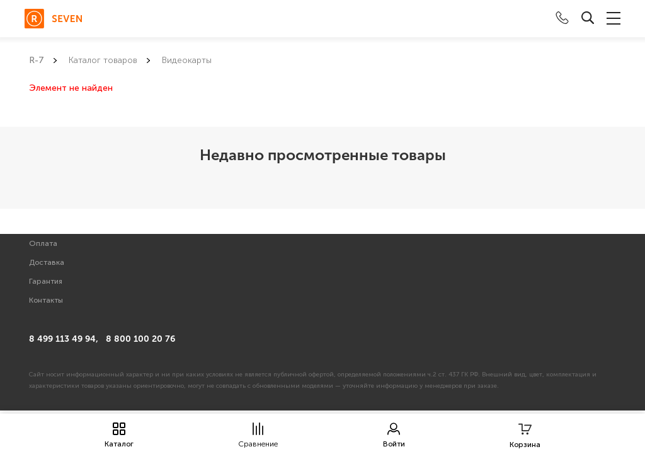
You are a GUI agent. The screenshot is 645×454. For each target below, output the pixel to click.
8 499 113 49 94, (63, 339)
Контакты (46, 300)
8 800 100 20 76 (140, 339)
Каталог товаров (103, 60)
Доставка (46, 262)
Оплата (43, 243)
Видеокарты (187, 60)
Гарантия (45, 281)
